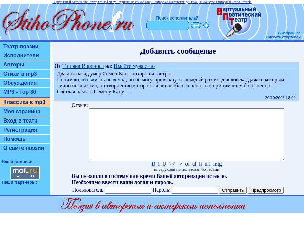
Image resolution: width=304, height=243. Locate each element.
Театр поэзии (20, 46)
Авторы (13, 65)
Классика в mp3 (24, 102)
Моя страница (22, 111)
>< (172, 174)
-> (180, 174)
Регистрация (20, 130)
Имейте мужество (134, 66)
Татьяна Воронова (83, 66)
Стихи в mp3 (20, 74)
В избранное (289, 33)
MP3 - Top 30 (19, 92)
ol (187, 174)
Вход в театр (20, 121)
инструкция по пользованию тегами (186, 179)
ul (194, 174)
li (200, 174)
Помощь (14, 139)
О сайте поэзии (23, 148)
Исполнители (21, 55)
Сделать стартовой (283, 37)
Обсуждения (20, 83)
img (217, 174)
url (208, 174)
